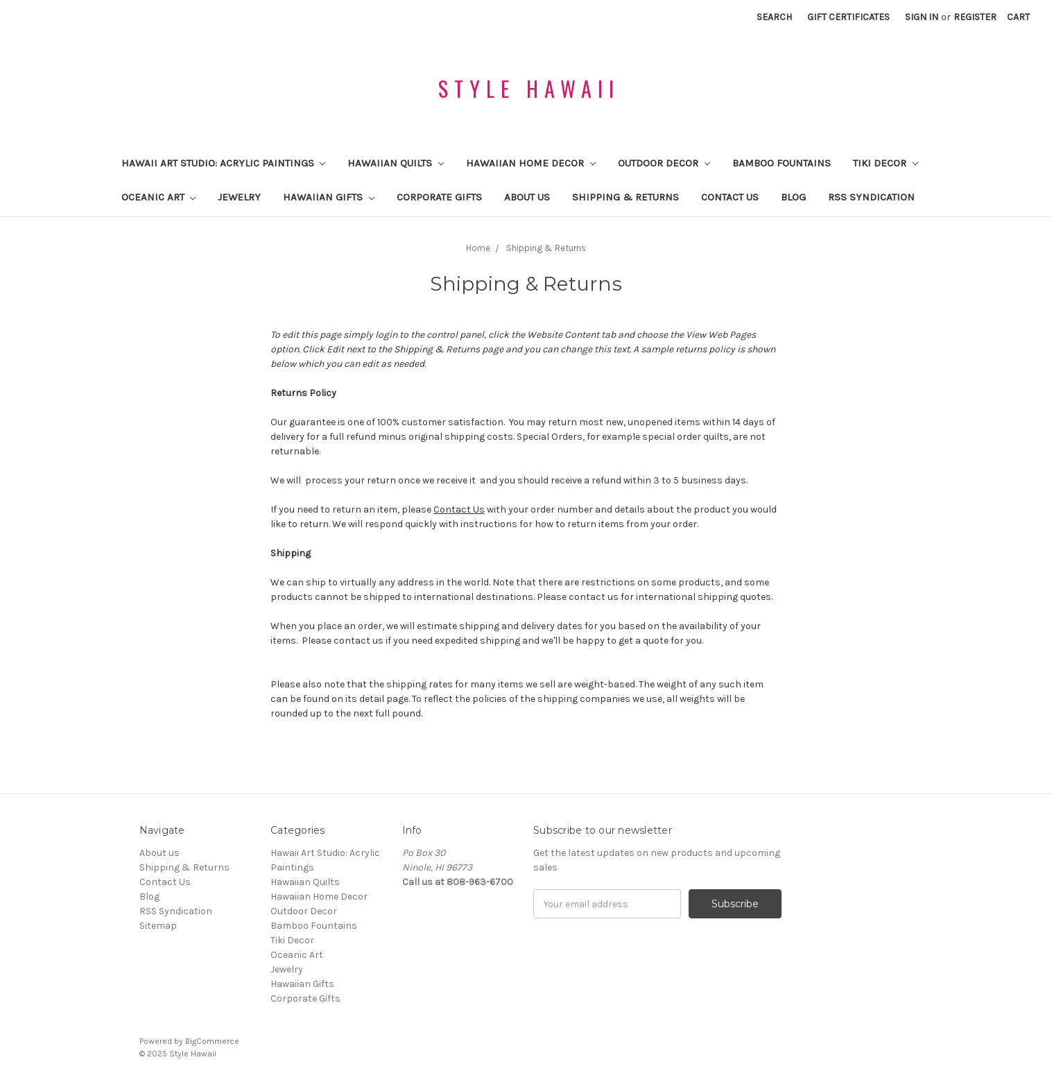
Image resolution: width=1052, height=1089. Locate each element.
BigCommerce (212, 1041)
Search (774, 17)
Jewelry (239, 197)
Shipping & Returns (625, 197)
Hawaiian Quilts (395, 163)
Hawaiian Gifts (328, 197)
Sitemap (158, 926)
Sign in (921, 17)
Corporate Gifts (439, 197)
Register (975, 17)
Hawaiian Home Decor (531, 163)
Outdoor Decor (664, 163)
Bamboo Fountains (781, 163)
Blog (793, 197)
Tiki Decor (885, 163)
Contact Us (730, 197)
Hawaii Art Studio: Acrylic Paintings (223, 163)
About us (527, 197)
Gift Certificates (848, 17)
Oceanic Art (158, 197)
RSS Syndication (871, 197)
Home (478, 248)
